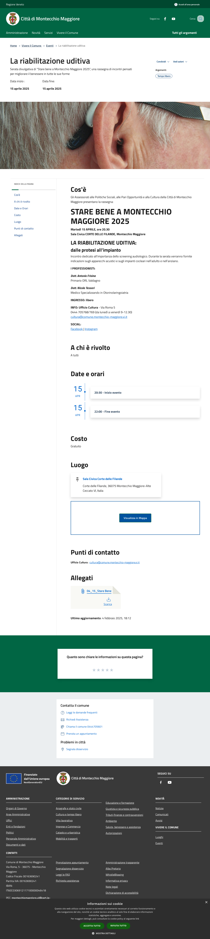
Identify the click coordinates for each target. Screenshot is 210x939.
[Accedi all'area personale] (187, 4)
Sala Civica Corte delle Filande (102, 479)
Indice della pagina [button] (23, 184)
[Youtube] (170, 18)
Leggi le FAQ (63, 875)
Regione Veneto (15, 4)
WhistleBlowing (115, 875)
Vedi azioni (180, 62)
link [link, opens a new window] (137, 918)
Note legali (112, 887)
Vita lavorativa (64, 820)
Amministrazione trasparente (122, 862)
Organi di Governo (16, 808)
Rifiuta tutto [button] (119, 925)
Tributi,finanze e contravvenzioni (124, 815)
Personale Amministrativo (21, 839)
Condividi (163, 62)
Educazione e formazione (120, 803)
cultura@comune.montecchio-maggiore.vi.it (99, 317)
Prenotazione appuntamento (72, 862)
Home (13, 46)
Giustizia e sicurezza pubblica (122, 809)
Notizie (159, 808)
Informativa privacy (117, 881)
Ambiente (111, 821)
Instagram (91, 329)
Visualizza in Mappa (135, 518)
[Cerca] (200, 19)
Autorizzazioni (114, 833)
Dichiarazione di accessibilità (122, 893)
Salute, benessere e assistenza (123, 827)
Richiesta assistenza (67, 881)
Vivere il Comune (32, 46)
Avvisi (158, 820)
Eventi (50, 46)
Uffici (9, 820)
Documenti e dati (16, 845)
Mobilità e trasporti (67, 839)
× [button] (206, 902)
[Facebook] (161, 18)
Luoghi (159, 837)
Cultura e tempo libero (68, 814)
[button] (105, 933)
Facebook (77, 329)
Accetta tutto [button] (92, 925)
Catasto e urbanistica (68, 832)
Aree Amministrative (18, 814)
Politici (10, 832)
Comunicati (161, 814)
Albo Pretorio (113, 868)
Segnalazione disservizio (70, 868)
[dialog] (105, 919)
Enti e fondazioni (15, 826)
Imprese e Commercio (68, 826)
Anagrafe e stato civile (68, 808)
